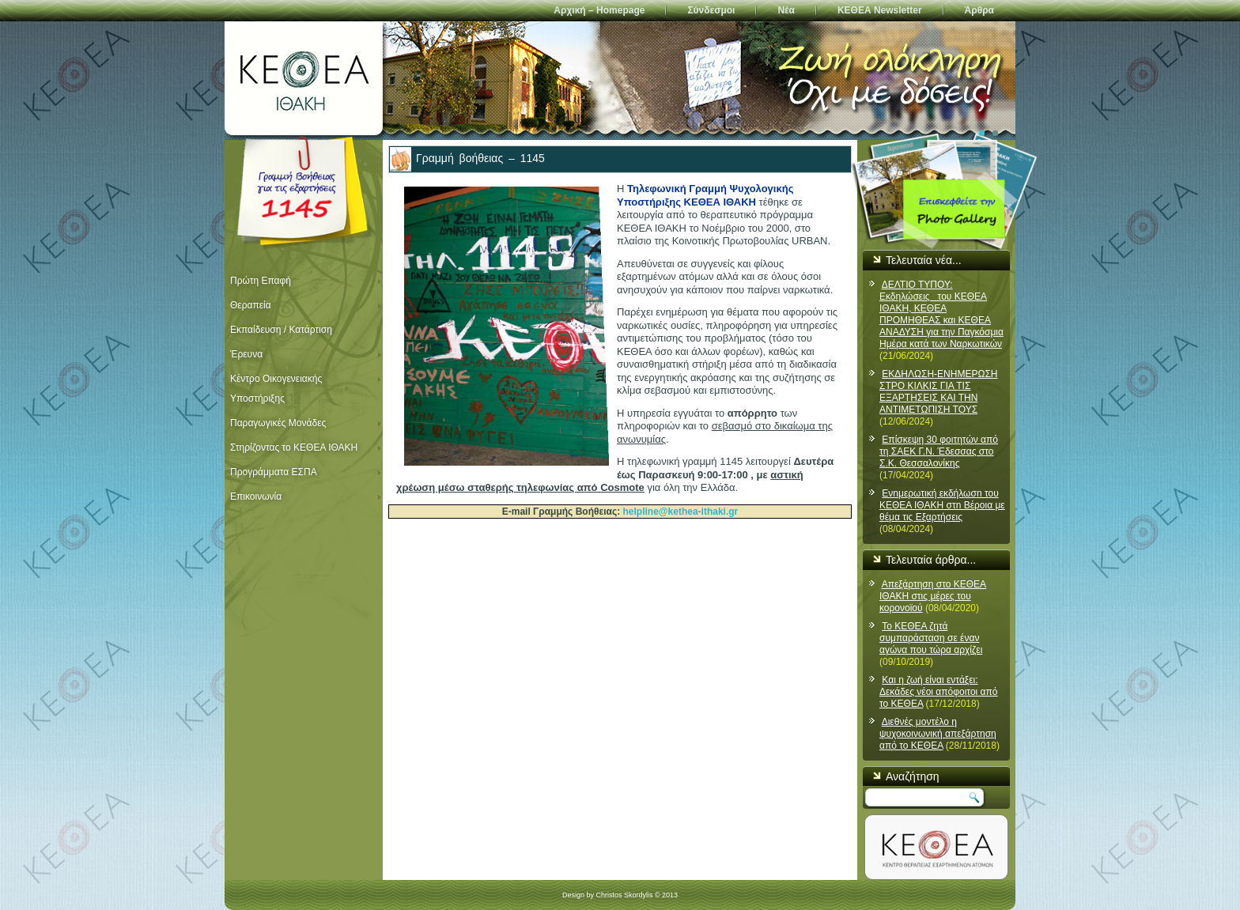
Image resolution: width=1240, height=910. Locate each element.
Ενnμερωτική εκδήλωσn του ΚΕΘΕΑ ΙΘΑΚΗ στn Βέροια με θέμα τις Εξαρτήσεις (942, 505)
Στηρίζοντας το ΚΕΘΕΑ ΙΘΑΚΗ (293, 447)
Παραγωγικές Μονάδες (278, 423)
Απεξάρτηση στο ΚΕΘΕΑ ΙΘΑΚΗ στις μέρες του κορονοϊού (932, 596)
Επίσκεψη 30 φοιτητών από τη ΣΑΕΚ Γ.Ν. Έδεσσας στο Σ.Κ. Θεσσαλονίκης (938, 451)
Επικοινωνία (256, 496)
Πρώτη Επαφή (260, 280)
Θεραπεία (250, 305)
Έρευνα (246, 354)
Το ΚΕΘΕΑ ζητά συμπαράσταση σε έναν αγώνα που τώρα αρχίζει (930, 638)
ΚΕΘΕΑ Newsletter (879, 10)
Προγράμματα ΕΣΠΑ (273, 472)
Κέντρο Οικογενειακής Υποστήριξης (276, 388)
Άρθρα (979, 10)
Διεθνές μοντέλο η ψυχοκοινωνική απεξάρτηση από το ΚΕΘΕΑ (937, 733)
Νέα (785, 10)
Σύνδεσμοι (711, 10)
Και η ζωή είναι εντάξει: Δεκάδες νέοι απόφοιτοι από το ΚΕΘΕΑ (938, 691)
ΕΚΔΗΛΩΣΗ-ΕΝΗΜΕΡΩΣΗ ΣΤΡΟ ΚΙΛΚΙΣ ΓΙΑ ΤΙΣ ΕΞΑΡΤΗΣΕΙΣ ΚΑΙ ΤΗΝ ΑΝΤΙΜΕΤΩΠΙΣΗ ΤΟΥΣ (938, 391)
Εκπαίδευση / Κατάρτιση (281, 329)
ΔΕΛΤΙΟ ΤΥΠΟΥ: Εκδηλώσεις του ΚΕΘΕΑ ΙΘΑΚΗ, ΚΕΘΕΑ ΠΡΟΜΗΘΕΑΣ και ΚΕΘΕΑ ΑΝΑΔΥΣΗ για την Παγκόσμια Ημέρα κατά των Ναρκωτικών (941, 314)
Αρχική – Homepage (599, 10)
